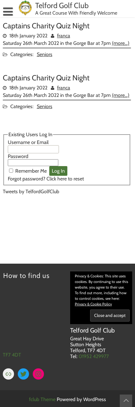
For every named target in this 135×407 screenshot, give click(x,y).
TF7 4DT (12, 355)
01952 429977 (94, 356)
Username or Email (28, 142)
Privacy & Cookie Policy (93, 304)
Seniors (44, 54)
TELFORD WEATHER (67, 224)
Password (18, 156)
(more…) (120, 43)
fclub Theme (43, 399)
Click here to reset (65, 179)
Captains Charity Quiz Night (46, 25)
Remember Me (31, 171)
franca (63, 36)
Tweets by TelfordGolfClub (31, 191)
